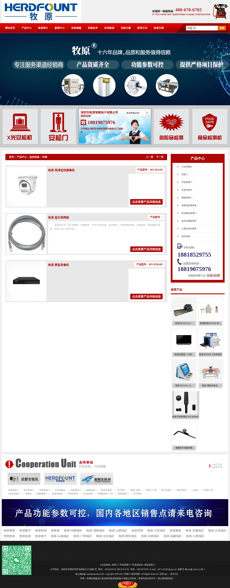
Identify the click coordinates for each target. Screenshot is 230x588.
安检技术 (93, 28)
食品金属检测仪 (189, 221)
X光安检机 (186, 166)
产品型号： (156, 217)
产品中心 (27, 28)
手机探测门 (186, 182)
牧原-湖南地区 (95, 530)
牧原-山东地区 (217, 530)
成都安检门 (91, 490)
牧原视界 (9, 530)
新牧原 (55, 530)
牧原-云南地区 (60, 536)
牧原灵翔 (137, 530)
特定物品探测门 (189, 213)
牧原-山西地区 (118, 530)
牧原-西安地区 (128, 536)
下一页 (160, 157)
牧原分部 (159, 28)
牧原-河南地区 (73, 530)
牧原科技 (41, 530)
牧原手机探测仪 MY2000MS (185, 416)
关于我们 (121, 490)
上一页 (149, 157)
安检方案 (126, 28)
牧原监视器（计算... (184, 354)
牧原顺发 (175, 530)
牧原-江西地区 (195, 536)
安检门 (184, 174)
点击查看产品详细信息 (146, 201)
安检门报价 (135, 490)
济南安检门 (13, 490)
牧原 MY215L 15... (183, 385)
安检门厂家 (151, 490)
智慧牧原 (9, 536)
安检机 (28, 493)
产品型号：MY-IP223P (150, 169)
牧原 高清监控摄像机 (61, 170)
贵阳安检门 (182, 490)
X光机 (195, 490)
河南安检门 (75, 490)
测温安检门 (186, 197)
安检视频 (76, 28)
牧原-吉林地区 (150, 536)
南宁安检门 (166, 490)
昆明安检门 (123, 493)
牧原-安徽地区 (195, 530)
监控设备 (34, 157)
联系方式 (142, 28)
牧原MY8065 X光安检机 (210, 354)
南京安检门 (29, 490)
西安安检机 (106, 490)
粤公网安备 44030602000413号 (89, 574)
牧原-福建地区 (173, 536)
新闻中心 (60, 28)
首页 (11, 157)
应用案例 (109, 28)
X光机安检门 (14, 493)
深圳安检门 (44, 490)
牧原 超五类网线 (58, 217)
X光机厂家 (208, 490)
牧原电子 (41, 536)
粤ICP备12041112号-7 (195, 569)
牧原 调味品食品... (210, 385)
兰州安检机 (60, 490)
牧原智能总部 (132, 113)
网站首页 (10, 28)
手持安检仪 (72, 493)
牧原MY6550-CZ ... (184, 323)
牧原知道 (25, 536)
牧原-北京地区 (105, 536)
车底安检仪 (186, 190)
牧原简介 (43, 28)
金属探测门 (41, 493)
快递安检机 (57, 493)
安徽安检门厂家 (105, 493)
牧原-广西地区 (82, 536)
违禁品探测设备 (189, 205)
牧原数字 (25, 530)
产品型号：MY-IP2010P (149, 264)
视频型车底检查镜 (184, 448)
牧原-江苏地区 (156, 530)
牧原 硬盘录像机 (58, 264)
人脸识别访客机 (189, 228)
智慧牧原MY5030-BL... (210, 323)
